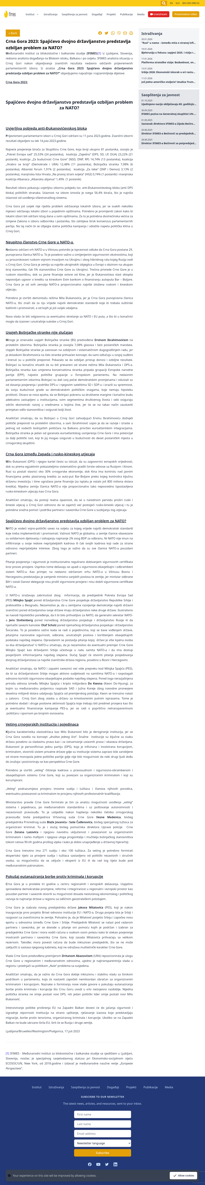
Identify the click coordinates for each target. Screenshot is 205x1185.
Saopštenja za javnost (74, 14)
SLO (178, 3)
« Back (13, 33)
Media (140, 14)
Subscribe (102, 1153)
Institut (36, 1087)
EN (171, 3)
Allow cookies (183, 1175)
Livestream (158, 14)
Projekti (111, 14)
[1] (99, 53)
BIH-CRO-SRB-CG (190, 3)
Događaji (97, 14)
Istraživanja (50, 14)
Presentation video (186, 14)
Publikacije (126, 14)
